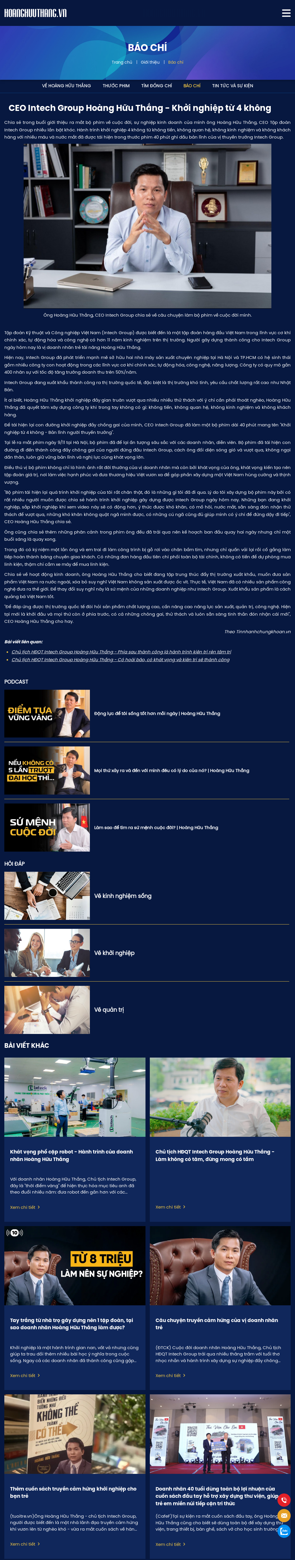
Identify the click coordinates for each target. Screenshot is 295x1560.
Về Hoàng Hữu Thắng (66, 86)
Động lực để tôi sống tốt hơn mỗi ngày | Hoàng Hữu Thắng (157, 713)
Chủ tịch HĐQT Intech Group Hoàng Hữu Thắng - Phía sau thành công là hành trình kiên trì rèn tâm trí (121, 652)
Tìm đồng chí (156, 86)
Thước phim (116, 86)
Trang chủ (122, 62)
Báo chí (175, 62)
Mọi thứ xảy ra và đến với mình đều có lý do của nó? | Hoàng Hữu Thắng (171, 770)
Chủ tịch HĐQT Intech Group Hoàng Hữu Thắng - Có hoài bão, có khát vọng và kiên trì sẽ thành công (120, 660)
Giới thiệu (150, 62)
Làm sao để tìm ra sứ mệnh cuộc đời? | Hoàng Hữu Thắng (156, 828)
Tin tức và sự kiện (232, 86)
